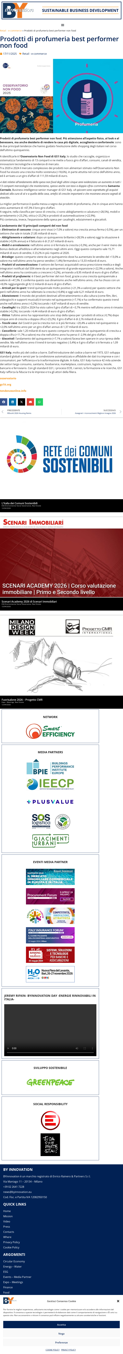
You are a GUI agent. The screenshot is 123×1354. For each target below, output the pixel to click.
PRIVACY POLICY (68, 1349)
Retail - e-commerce (11, 30)
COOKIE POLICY (53, 1349)
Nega (61, 1333)
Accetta (61, 1324)
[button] (118, 1301)
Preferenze (61, 1342)
